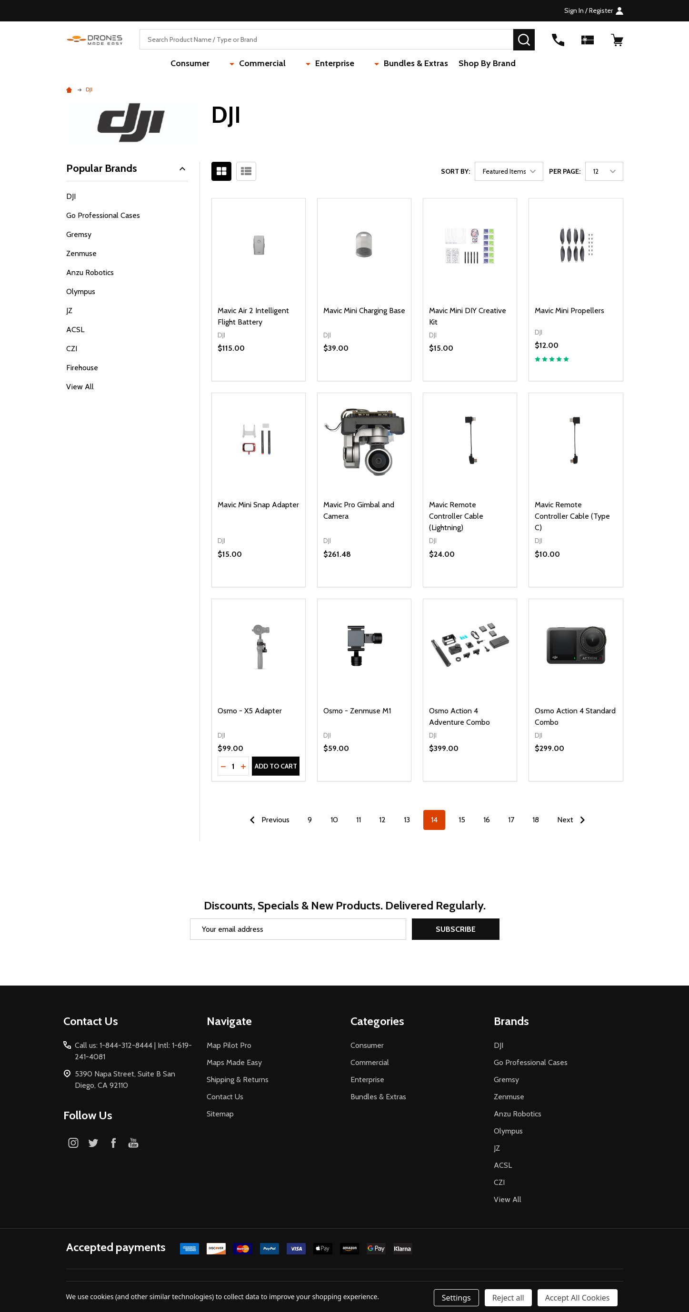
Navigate (229, 1021)
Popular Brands (127, 168)
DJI (71, 196)
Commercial (269, 64)
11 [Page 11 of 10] (358, 819)
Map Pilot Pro (229, 1045)
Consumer (211, 64)
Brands (511, 1021)
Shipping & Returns (238, 1079)
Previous (267, 820)
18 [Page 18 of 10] (535, 819)
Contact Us (225, 1096)
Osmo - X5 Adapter (250, 710)
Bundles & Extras (394, 64)
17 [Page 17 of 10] (511, 819)
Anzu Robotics (90, 272)
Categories (377, 1021)
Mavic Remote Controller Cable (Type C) (572, 516)
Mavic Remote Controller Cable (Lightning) (456, 516)
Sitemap (220, 1113)
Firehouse (82, 367)
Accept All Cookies (577, 1297)
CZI (71, 348)
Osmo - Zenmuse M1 (357, 710)
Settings (456, 1297)
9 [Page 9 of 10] (310, 819)
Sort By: (455, 171)
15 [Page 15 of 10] (462, 819)
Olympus (80, 291)
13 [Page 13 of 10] (407, 819)
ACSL (75, 329)
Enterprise (327, 64)
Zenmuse (81, 253)
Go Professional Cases (103, 215)
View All (80, 386)
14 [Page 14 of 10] (434, 819)
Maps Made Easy (234, 1062)
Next (573, 820)
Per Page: (564, 171)
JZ (69, 310)
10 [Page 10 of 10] (334, 819)
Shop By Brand (468, 64)
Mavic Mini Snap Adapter (258, 504)
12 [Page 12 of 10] (382, 819)
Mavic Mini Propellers (569, 310)
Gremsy (78, 234)
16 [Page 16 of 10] (486, 819)
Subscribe (456, 929)
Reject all (508, 1297)
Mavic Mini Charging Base (364, 310)
